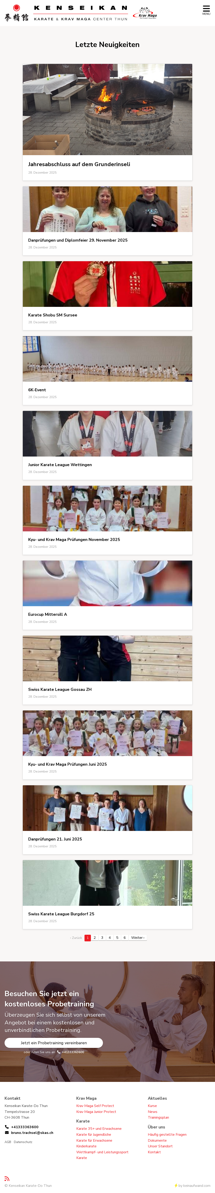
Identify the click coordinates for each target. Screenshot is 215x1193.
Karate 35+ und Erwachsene (99, 1128)
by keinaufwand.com (192, 1185)
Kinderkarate (86, 1146)
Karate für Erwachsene (94, 1140)
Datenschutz (23, 1142)
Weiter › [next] (137, 937)
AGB (8, 1142)
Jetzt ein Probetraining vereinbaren (54, 1043)
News (152, 1111)
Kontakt (154, 1152)
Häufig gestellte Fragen (167, 1134)
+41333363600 (73, 1052)
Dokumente (157, 1140)
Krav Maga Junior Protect (96, 1111)
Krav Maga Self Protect (95, 1105)
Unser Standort (160, 1146)
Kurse (152, 1105)
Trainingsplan (158, 1117)
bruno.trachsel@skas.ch (32, 1132)
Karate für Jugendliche (93, 1134)
